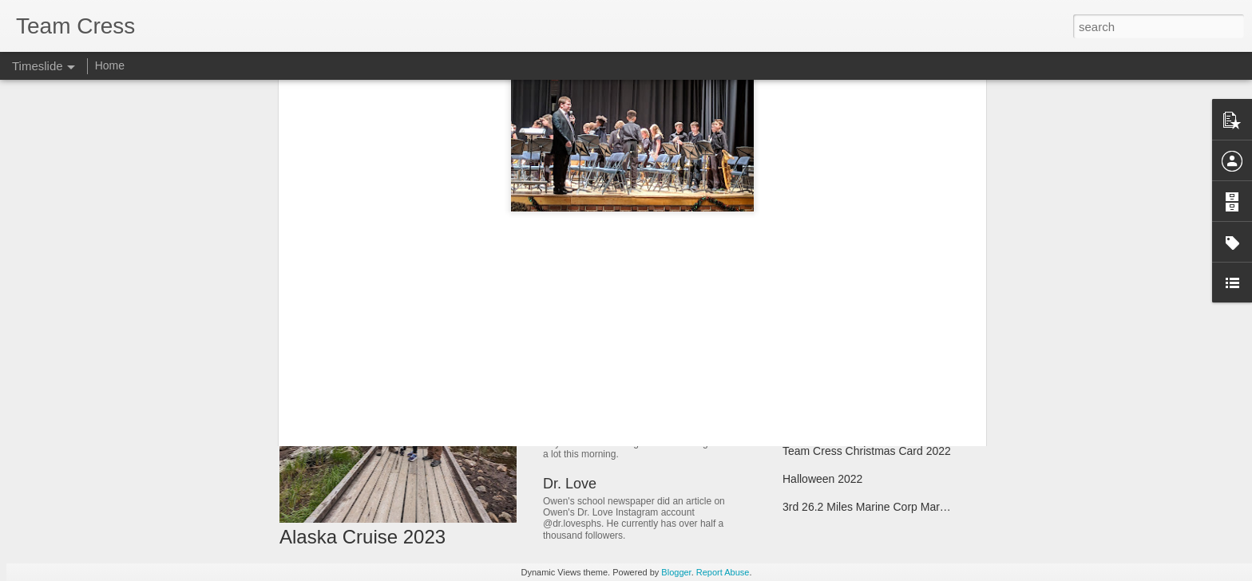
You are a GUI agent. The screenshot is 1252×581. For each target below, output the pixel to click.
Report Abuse (723, 572)
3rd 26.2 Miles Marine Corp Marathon (875, 506)
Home (110, 65)
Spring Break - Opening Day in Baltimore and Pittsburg (917, 339)
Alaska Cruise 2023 (362, 536)
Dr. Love (569, 484)
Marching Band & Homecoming (859, 423)
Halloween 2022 (822, 478)
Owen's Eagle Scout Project (851, 367)
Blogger (676, 572)
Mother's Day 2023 (603, 379)
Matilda (800, 311)
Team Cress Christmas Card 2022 (866, 451)
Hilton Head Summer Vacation (857, 395)
